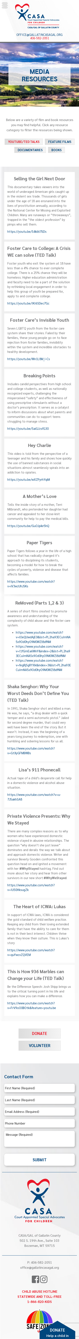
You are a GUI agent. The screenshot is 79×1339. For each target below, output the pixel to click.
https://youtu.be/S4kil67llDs (27, 231)
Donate (39, 1033)
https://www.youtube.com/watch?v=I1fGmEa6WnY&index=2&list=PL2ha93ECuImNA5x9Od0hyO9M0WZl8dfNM (43, 651)
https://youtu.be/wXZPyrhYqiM (28, 479)
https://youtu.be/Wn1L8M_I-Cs (28, 359)
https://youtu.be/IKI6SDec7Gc (28, 303)
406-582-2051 (39, 38)
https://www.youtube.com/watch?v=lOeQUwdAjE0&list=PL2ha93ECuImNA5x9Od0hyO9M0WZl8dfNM (43, 637)
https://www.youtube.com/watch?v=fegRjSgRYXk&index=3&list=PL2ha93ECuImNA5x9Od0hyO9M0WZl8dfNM (43, 665)
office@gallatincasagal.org (39, 34)
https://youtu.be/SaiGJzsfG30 (28, 428)
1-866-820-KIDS (39, 1301)
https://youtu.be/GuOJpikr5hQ (28, 526)
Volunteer (39, 1045)
